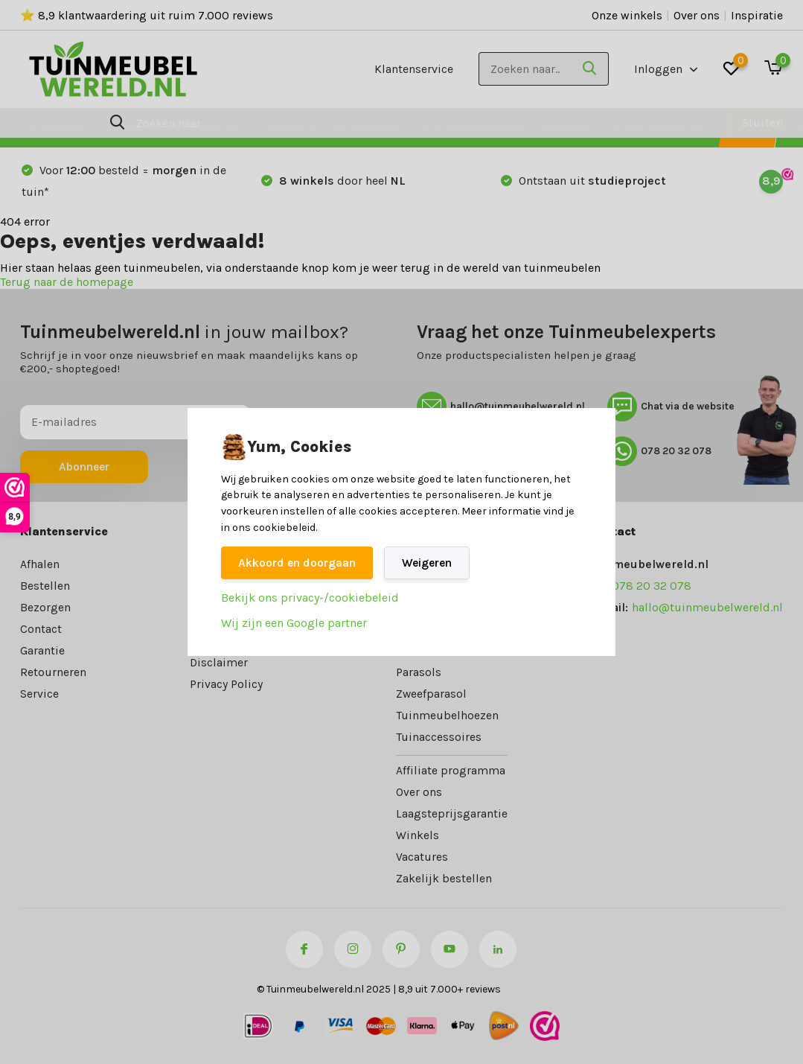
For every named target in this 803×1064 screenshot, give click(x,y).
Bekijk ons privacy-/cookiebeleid (310, 598)
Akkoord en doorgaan (299, 563)
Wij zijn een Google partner (294, 624)
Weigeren (434, 563)
